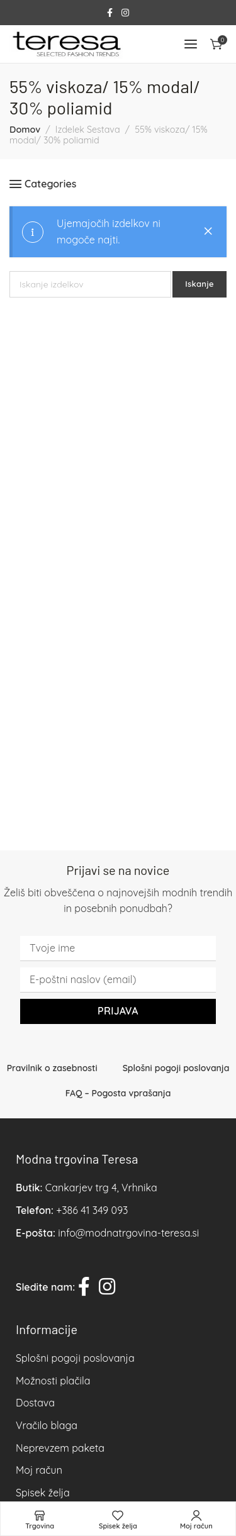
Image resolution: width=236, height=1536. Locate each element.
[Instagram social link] (125, 13)
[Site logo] (66, 44)
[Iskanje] (90, 284)
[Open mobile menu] (190, 44)
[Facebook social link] (110, 13)
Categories (50, 184)
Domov (24, 129)
